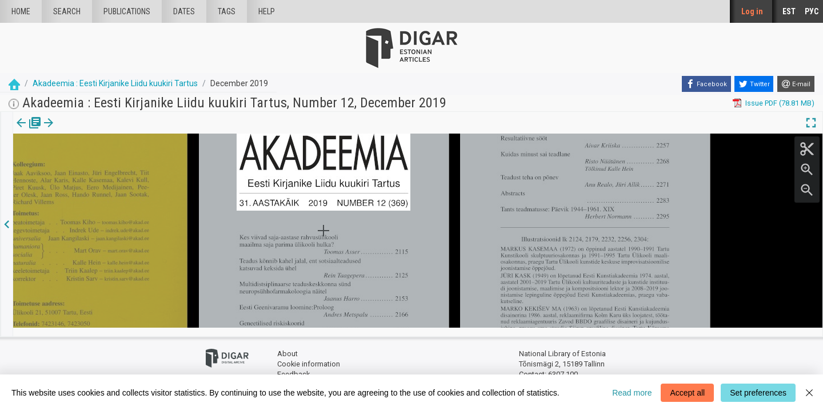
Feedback (293, 365)
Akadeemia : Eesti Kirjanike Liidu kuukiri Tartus (115, 83)
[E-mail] (795, 84)
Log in (752, 11)
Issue (20, 130)
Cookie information (308, 355)
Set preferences (758, 392)
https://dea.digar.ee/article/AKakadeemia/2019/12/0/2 (103, 162)
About (287, 345)
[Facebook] (706, 84)
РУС (811, 11)
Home (20, 11)
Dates (184, 11)
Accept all (687, 392)
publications (126, 11)
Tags (226, 11)
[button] (76, 131)
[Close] (809, 393)
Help (266, 11)
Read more (632, 392)
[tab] (20, 131)
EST (789, 11)
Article (61, 130)
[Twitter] (753, 84)
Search (67, 11)
